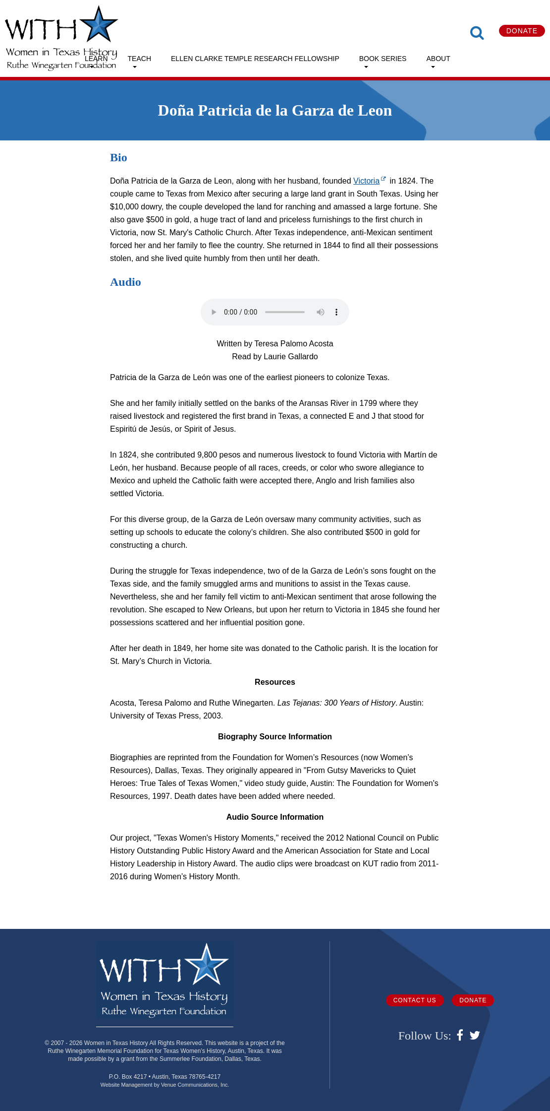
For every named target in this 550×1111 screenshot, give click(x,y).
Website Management (127, 1085)
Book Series (383, 59)
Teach (139, 59)
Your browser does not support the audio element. (275, 312)
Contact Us (415, 1000)
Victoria (370, 181)
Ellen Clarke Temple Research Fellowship (255, 59)
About (438, 59)
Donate (522, 31)
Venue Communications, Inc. (195, 1085)
